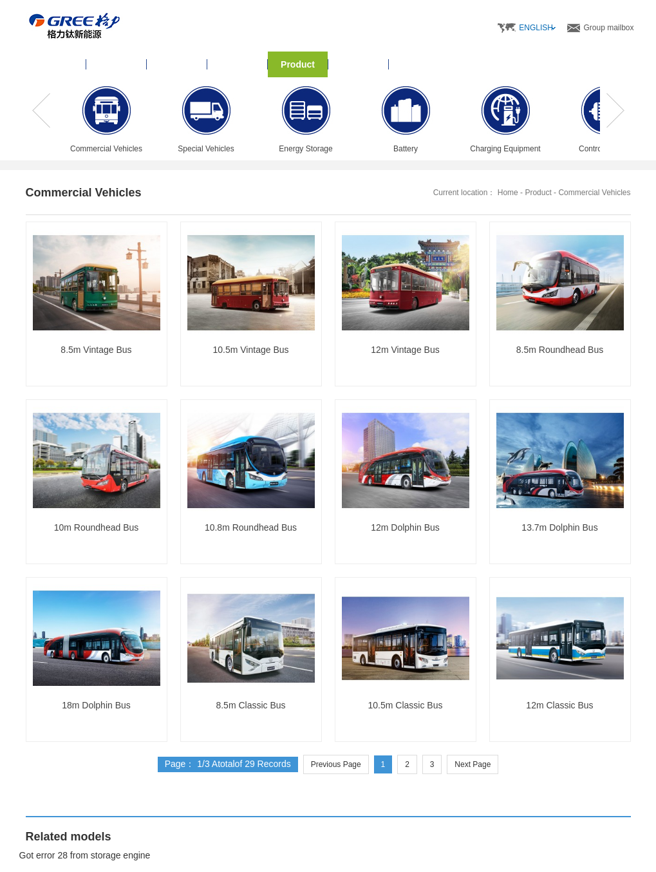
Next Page (473, 764)
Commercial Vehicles (594, 192)
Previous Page (336, 764)
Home (55, 64)
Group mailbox (608, 27)
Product (538, 192)
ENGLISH (536, 27)
